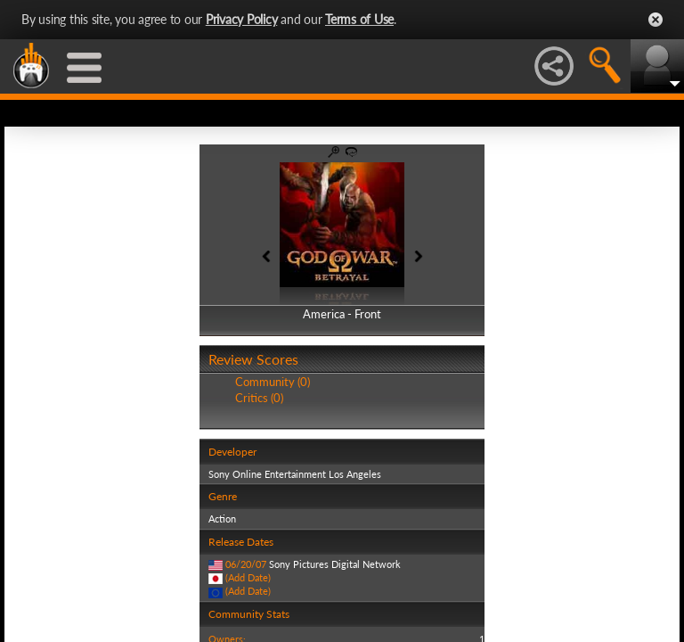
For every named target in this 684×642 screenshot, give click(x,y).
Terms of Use (359, 19)
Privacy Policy (242, 19)
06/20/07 (245, 564)
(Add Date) (248, 577)
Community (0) (272, 381)
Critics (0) (259, 398)
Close (655, 19)
